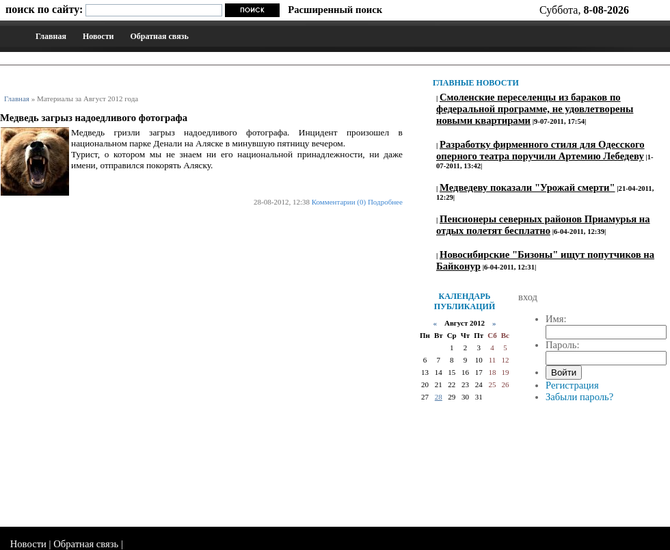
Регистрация (572, 385)
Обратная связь (159, 36)
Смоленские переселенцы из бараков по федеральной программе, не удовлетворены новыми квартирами (534, 109)
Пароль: (563, 344)
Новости (98, 36)
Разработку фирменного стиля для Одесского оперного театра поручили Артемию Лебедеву (540, 150)
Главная (51, 36)
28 (438, 397)
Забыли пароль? (579, 396)
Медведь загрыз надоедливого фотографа (93, 117)
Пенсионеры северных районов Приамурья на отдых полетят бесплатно (543, 224)
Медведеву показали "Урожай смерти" (527, 187)
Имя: (556, 318)
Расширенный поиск (335, 9)
